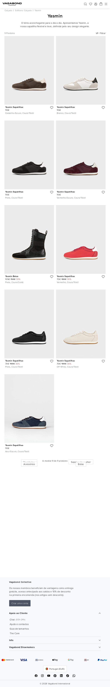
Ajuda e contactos (19, 624)
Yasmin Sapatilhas (14, 107)
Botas (81, 464)
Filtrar (100, 33)
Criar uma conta (19, 603)
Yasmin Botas (11, 276)
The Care (15, 633)
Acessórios (29, 464)
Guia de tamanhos (19, 628)
